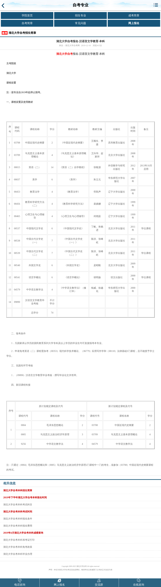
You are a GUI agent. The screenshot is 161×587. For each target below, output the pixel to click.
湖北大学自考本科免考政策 (17, 546)
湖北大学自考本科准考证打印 (19, 539)
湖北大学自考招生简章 (22, 32)
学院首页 (27, 15)
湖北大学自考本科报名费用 (17, 525)
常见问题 (80, 23)
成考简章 (133, 15)
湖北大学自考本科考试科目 (17, 504)
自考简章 (27, 23)
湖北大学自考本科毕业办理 (17, 554)
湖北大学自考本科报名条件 (17, 518)
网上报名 (133, 23)
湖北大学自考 (64, 53)
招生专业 (80, 15)
